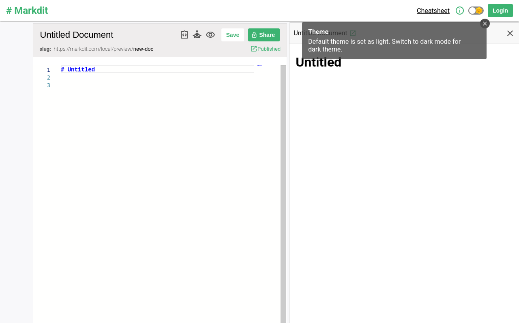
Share (263, 35)
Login (500, 10)
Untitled (318, 62)
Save (233, 35)
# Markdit (27, 10)
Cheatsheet (433, 11)
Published (265, 48)
